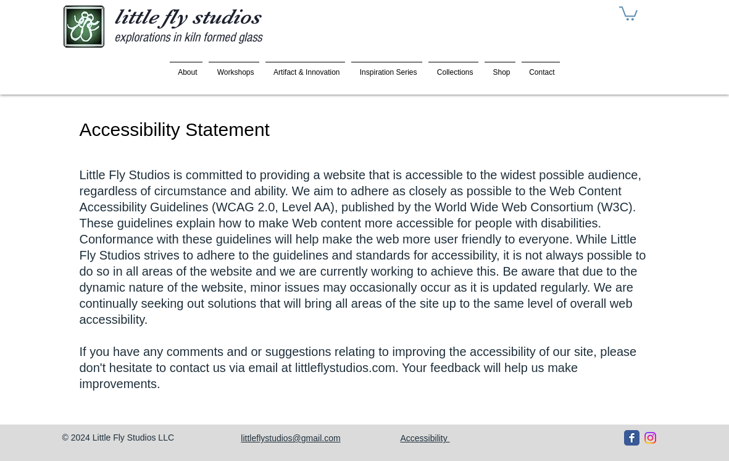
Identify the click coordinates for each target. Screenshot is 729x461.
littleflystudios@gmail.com (290, 438)
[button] (628, 12)
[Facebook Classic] (631, 438)
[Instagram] (650, 438)
